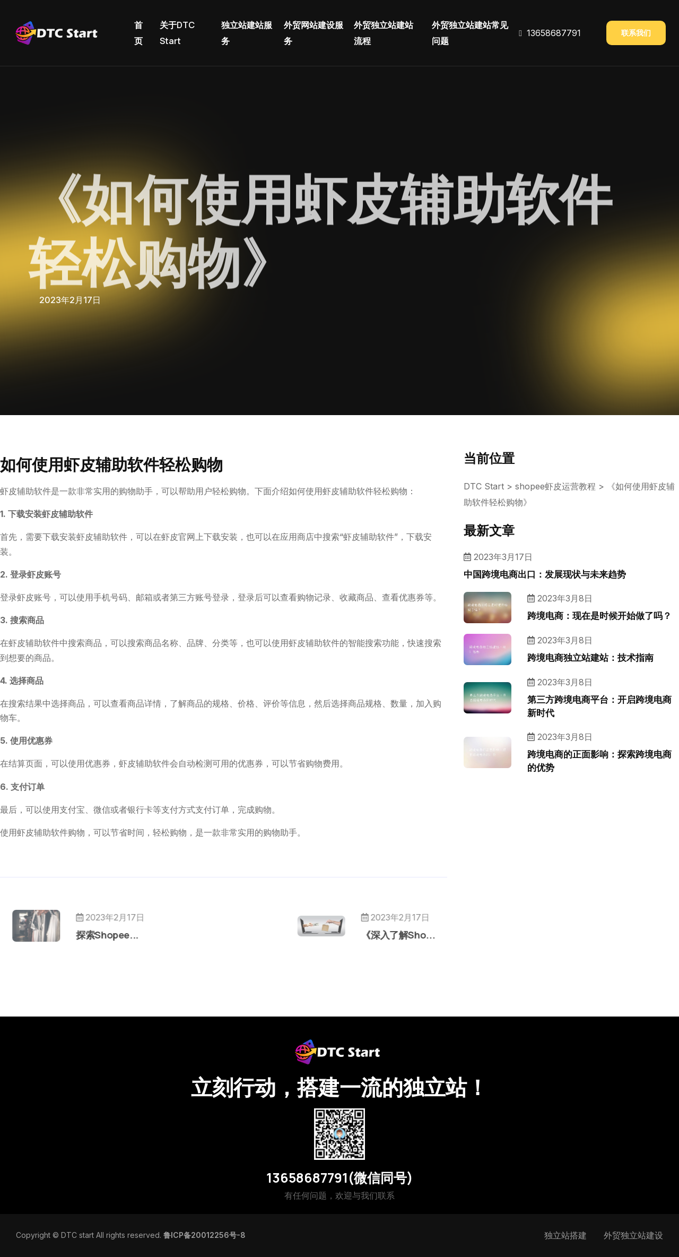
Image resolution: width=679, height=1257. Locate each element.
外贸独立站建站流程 (383, 33)
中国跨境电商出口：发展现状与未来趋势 (545, 574)
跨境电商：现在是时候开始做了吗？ (599, 615)
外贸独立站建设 (633, 1235)
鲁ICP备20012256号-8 (204, 1234)
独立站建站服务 (246, 33)
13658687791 (554, 33)
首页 (138, 33)
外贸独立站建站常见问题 (470, 33)
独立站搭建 (565, 1235)
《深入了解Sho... (361, 934)
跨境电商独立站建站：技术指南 (590, 657)
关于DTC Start (177, 33)
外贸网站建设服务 (313, 33)
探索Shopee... (143, 934)
